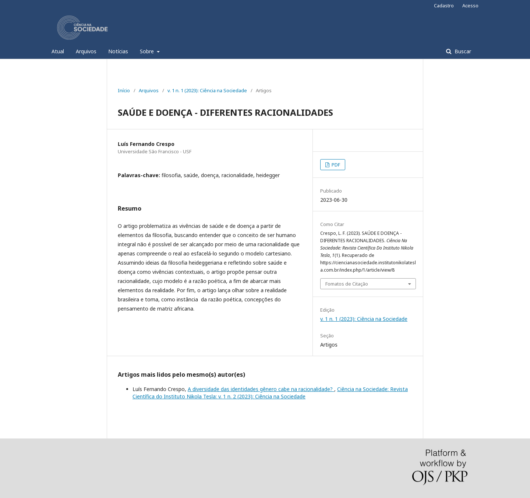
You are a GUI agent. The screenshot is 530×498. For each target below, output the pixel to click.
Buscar (462, 51)
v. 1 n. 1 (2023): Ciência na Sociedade (207, 90)
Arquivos (86, 51)
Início (124, 90)
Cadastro (444, 5)
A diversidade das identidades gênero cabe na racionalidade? (261, 389)
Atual (58, 51)
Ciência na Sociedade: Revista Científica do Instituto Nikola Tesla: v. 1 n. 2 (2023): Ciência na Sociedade (270, 393)
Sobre (147, 51)
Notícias (118, 51)
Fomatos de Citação (346, 283)
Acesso (470, 5)
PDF (335, 164)
